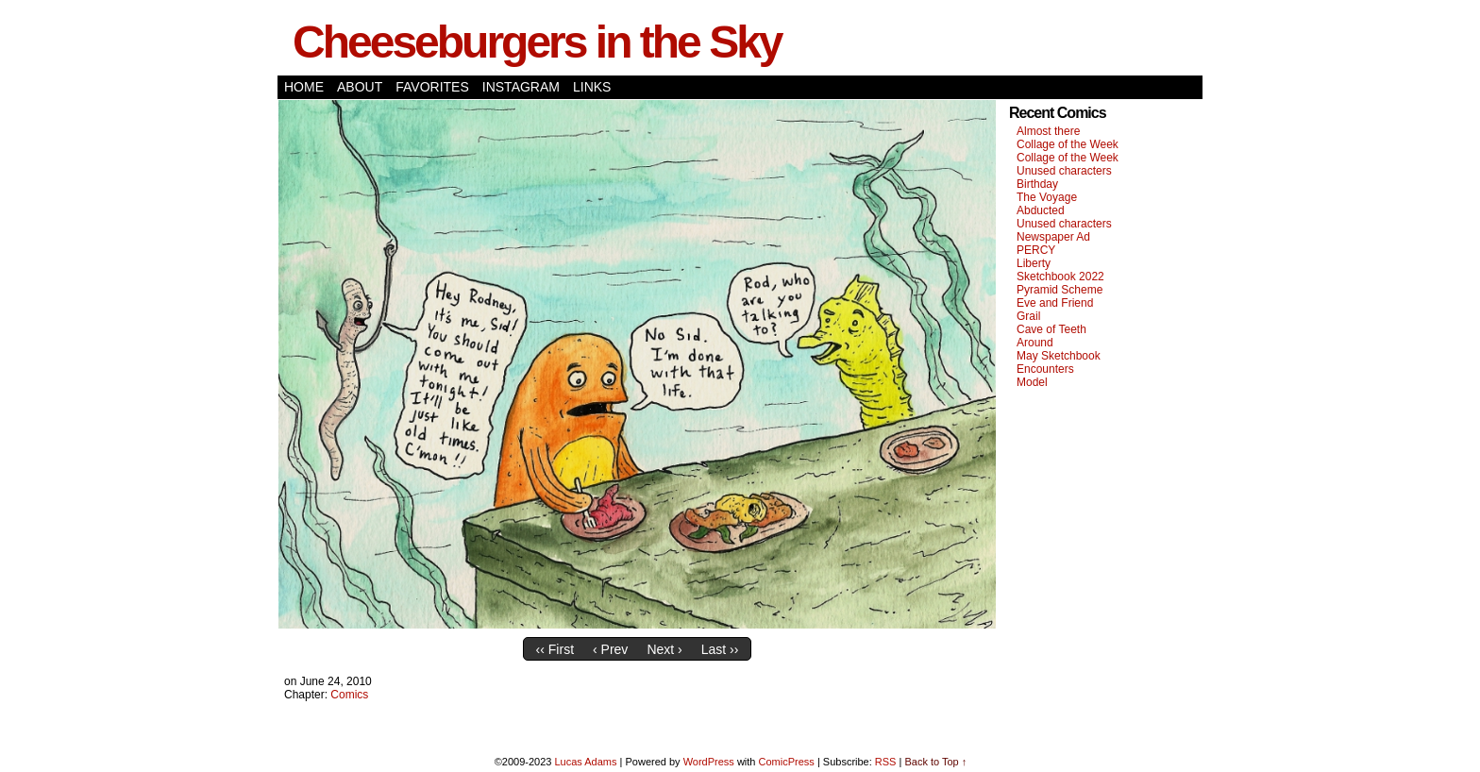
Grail (1028, 316)
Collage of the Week (1067, 144)
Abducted (1041, 210)
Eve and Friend (1055, 303)
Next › (664, 649)
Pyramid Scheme (1059, 289)
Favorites (432, 86)
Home (304, 86)
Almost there (1048, 131)
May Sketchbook (1059, 355)
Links (592, 86)
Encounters (1045, 369)
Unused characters (1064, 170)
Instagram (521, 86)
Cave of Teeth (1051, 329)
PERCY (1036, 250)
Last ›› (720, 649)
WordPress (708, 761)
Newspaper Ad (1053, 236)
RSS (886, 761)
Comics (349, 694)
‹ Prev (610, 649)
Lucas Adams (585, 761)
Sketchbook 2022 (1060, 276)
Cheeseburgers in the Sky (537, 42)
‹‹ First (555, 649)
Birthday (1037, 184)
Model (1032, 382)
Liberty (1034, 263)
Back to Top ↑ (935, 761)
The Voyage (1047, 197)
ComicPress (787, 761)
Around (1035, 342)
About (359, 86)
